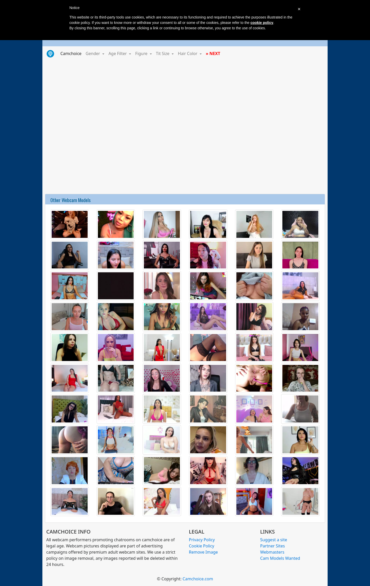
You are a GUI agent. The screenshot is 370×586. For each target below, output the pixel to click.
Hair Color (188, 53)
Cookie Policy (201, 546)
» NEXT (213, 53)
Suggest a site (273, 540)
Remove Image (203, 552)
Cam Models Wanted (280, 558)
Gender (93, 53)
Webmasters (272, 552)
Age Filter (118, 53)
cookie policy (262, 23)
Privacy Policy (202, 540)
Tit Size (163, 53)
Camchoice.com (197, 579)
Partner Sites (272, 546)
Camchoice (72, 53)
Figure (142, 53)
